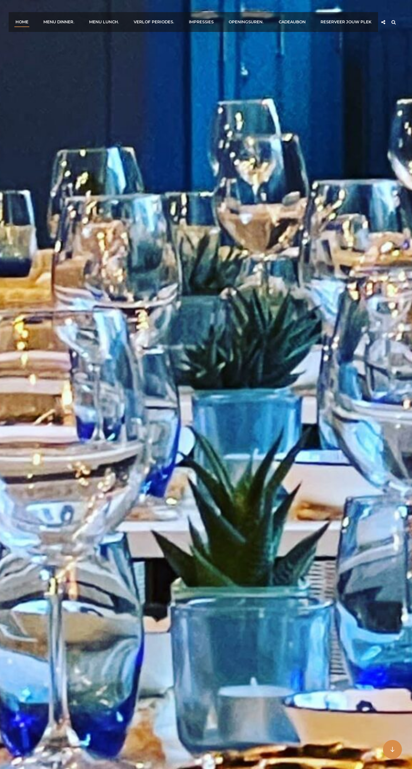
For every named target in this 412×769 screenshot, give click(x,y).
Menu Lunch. (120, 12)
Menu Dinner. (76, 12)
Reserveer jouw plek (351, 12)
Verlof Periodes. (167, 12)
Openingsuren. (255, 12)
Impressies (213, 12)
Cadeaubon (299, 12)
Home (41, 12)
